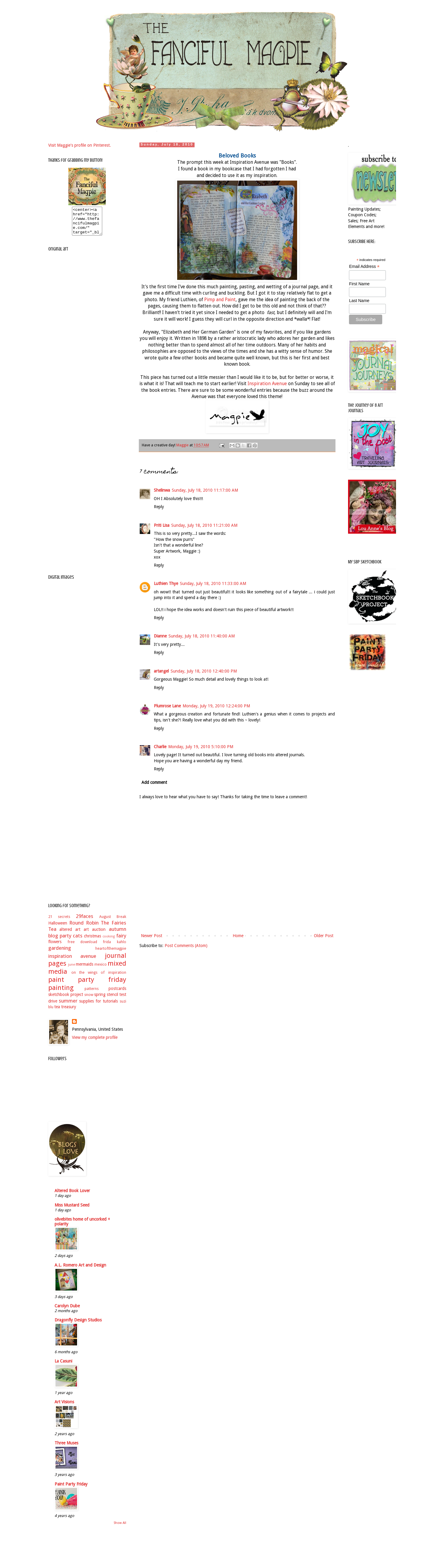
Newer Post (151, 935)
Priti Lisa (161, 525)
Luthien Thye (166, 583)
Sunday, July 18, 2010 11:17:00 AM (205, 490)
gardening (59, 953)
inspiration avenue (72, 961)
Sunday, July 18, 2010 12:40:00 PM (204, 671)
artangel (161, 671)
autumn (117, 934)
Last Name (359, 300)
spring (100, 999)
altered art (69, 934)
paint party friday (87, 985)
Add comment (154, 782)
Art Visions (64, 1407)
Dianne (160, 636)
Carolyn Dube (67, 1311)
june (71, 970)
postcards (117, 993)
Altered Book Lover (72, 1196)
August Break (112, 922)
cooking (109, 942)
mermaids (84, 969)
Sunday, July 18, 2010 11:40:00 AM (201, 636)
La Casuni (63, 1366)
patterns (92, 994)
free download (82, 947)
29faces (84, 922)
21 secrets (59, 922)
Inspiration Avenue (267, 383)
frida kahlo (114, 947)
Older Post (323, 935)
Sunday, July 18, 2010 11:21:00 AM (204, 525)
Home (238, 935)
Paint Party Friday (71, 1489)
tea (57, 1012)
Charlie (160, 746)
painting (61, 993)
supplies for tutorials (98, 1006)
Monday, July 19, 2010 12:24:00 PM (216, 705)
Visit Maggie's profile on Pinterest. (79, 145)
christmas (92, 941)
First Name (359, 283)
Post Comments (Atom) (186, 945)
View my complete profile (95, 1042)
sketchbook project (65, 999)
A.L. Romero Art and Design (80, 1270)
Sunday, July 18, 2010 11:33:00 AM (213, 583)
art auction (95, 934)
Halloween (57, 928)
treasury (68, 1012)
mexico (100, 969)
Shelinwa (162, 490)
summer (68, 1006)
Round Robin (84, 928)
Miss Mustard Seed (72, 1210)
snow (88, 1000)
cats (77, 941)
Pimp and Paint (220, 299)
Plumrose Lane (167, 705)
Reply (159, 506)
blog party (59, 941)
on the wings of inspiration (98, 978)
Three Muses (66, 1448)
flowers (54, 947)
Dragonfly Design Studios (78, 1325)
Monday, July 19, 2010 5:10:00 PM (200, 746)
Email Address (364, 266)
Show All (120, 1528)
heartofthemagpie (110, 954)
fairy (121, 941)
